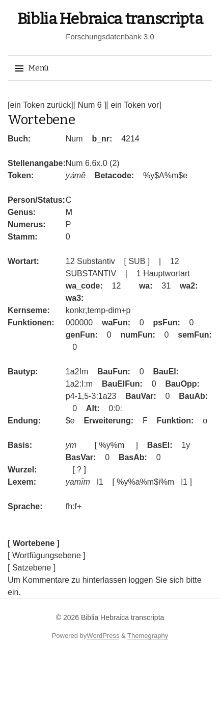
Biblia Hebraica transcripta (110, 19)
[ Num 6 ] (89, 105)
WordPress (103, 635)
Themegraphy (147, 635)
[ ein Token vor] (133, 105)
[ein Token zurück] (40, 105)
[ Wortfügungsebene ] (47, 555)
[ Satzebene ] (32, 567)
